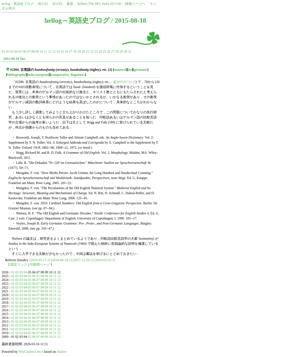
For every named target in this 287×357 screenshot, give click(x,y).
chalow (61, 351)
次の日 (57, 3)
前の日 (43, 3)
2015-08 (115, 3)
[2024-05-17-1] (40, 260)
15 (62, 51)
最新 (70, 3)
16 (66, 51)
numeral (120, 69)
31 (129, 51)
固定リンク (18, 264)
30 (125, 51)
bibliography (16, 74)
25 (104, 51)
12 (49, 51)
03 (11, 51)
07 (28, 51)
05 (20, 51)
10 (41, 51)
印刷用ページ (40, 264)
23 (96, 51)
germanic (140, 69)
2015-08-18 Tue (14, 58)
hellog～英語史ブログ (18, 3)
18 (74, 51)
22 (91, 51)
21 (87, 51)
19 (79, 51)
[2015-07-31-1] (125, 82)
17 (70, 51)
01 (3, 51)
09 (37, 51)
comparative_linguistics (68, 74)
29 (121, 51)
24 (100, 51)
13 (53, 51)
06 (24, 51)
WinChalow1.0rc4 (31, 351)
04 (16, 51)
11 (45, 51)
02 (7, 51)
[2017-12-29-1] (83, 260)
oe (129, 69)
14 (58, 51)
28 (117, 51)
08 (33, 51)
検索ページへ (135, 3)
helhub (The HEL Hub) (93, 3)
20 (83, 51)
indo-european (38, 74)
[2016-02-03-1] (104, 260)
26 (108, 51)
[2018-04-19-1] (61, 260)
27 (112, 51)
